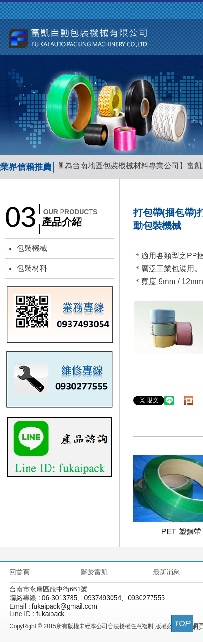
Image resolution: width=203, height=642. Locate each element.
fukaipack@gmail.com (64, 606)
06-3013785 (60, 597)
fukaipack (50, 614)
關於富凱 (94, 572)
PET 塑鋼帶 (181, 531)
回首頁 (20, 572)
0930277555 (146, 597)
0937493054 (102, 597)
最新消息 (166, 572)
